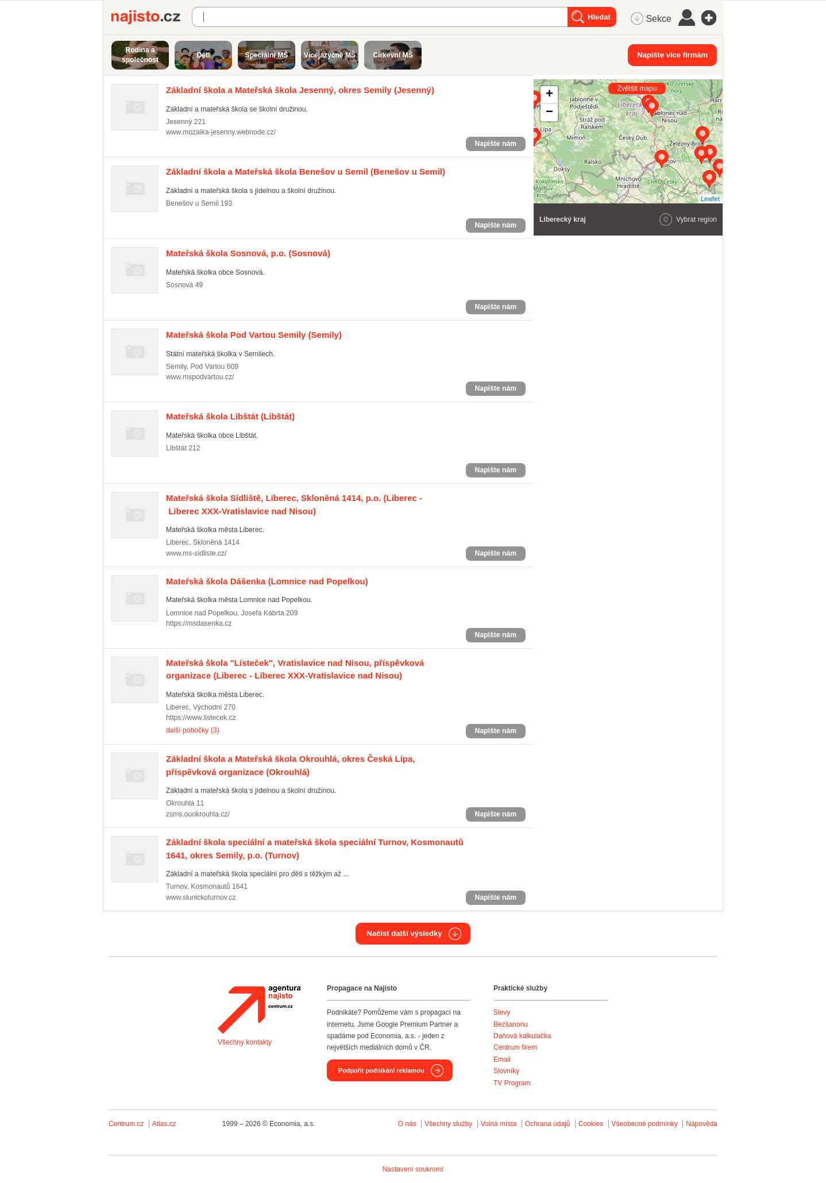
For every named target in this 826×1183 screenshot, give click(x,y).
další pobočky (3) (192, 730)
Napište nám (495, 144)
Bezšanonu (510, 1024)
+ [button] (549, 94)
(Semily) (254, 335)
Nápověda (701, 1124)
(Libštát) (230, 416)
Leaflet (710, 198)
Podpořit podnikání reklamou (381, 1070)
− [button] (549, 112)
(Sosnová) (248, 253)
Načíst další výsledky (404, 933)
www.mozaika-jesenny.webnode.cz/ (221, 132)
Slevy (501, 1012)
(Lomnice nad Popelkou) (267, 581)
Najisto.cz (151, 17)
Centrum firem (515, 1047)
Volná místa (499, 1124)
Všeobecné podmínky (645, 1124)
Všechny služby (449, 1124)
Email (502, 1059)
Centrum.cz (126, 1124)
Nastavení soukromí (413, 1169)
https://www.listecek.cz (201, 718)
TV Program (512, 1083)
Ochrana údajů (547, 1124)
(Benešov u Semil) (305, 171)
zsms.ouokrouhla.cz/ (198, 814)
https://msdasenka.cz (198, 623)
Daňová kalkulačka (522, 1036)
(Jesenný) (300, 90)
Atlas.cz (164, 1124)
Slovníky (506, 1071)
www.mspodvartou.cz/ (200, 377)
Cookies (590, 1124)
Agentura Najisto (259, 1009)
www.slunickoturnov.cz (201, 897)
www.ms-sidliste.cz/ (196, 553)
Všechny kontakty (245, 1042)
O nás (407, 1124)
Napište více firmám (672, 55)
